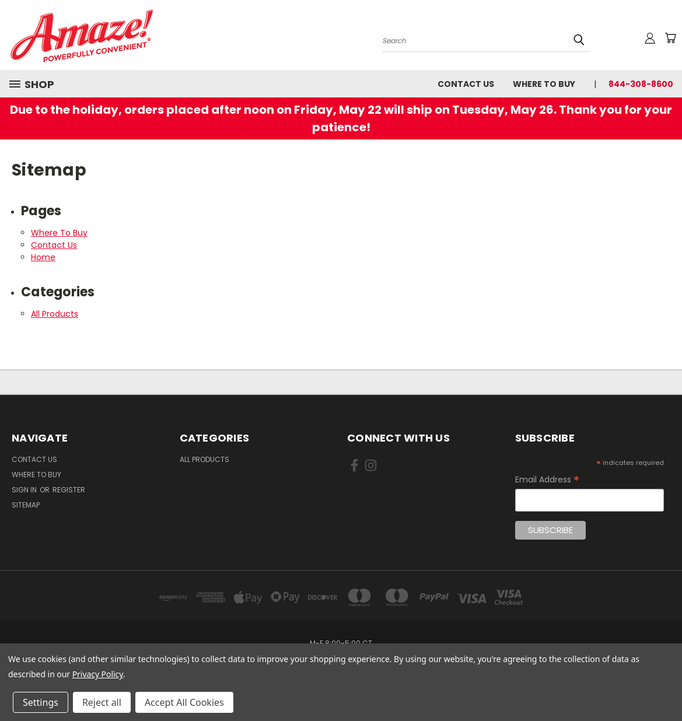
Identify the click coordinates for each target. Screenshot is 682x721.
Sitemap (26, 505)
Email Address (547, 480)
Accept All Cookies (184, 702)
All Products (54, 314)
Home (43, 257)
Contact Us (466, 84)
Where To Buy (544, 84)
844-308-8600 (640, 84)
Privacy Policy (97, 674)
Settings (40, 702)
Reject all (101, 702)
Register (69, 490)
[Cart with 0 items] (670, 38)
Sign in (25, 490)
